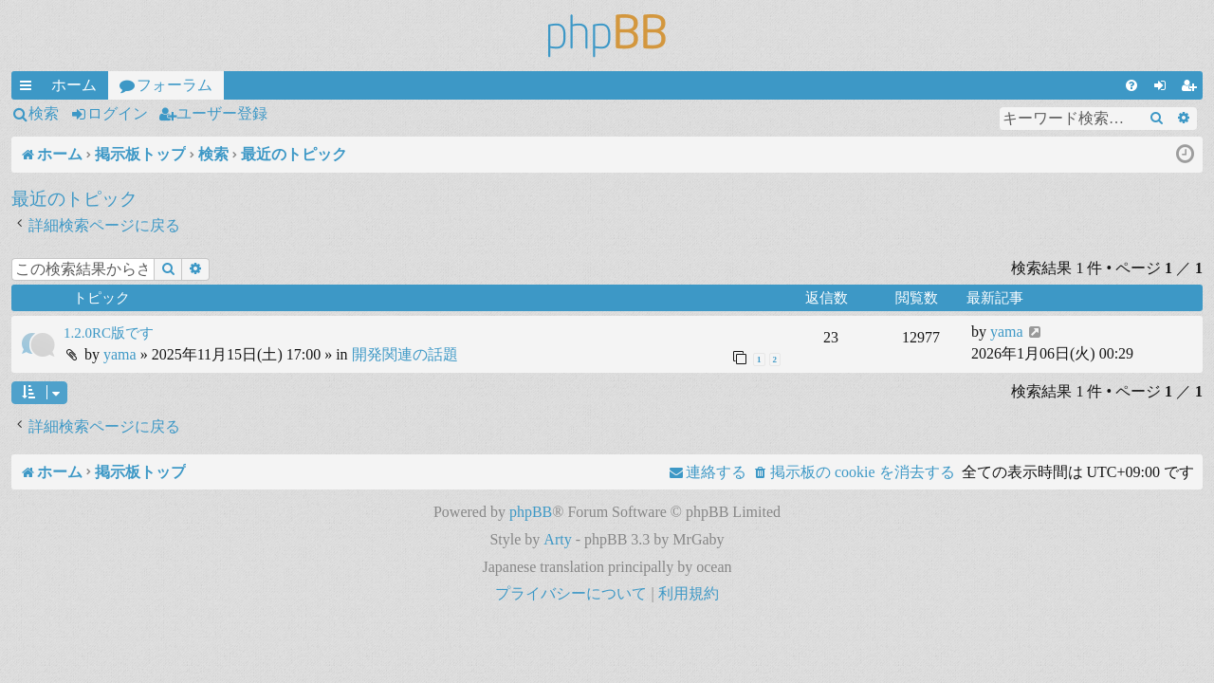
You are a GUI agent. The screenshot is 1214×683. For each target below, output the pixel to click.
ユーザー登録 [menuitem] (1192, 88)
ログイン (117, 113)
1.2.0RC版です (109, 333)
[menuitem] (1131, 85)
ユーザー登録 (221, 113)
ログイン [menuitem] (1163, 88)
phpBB (530, 512)
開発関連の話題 (405, 354)
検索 (43, 113)
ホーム (74, 85)
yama (120, 354)
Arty (557, 539)
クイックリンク (29, 88)
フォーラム (174, 85)
